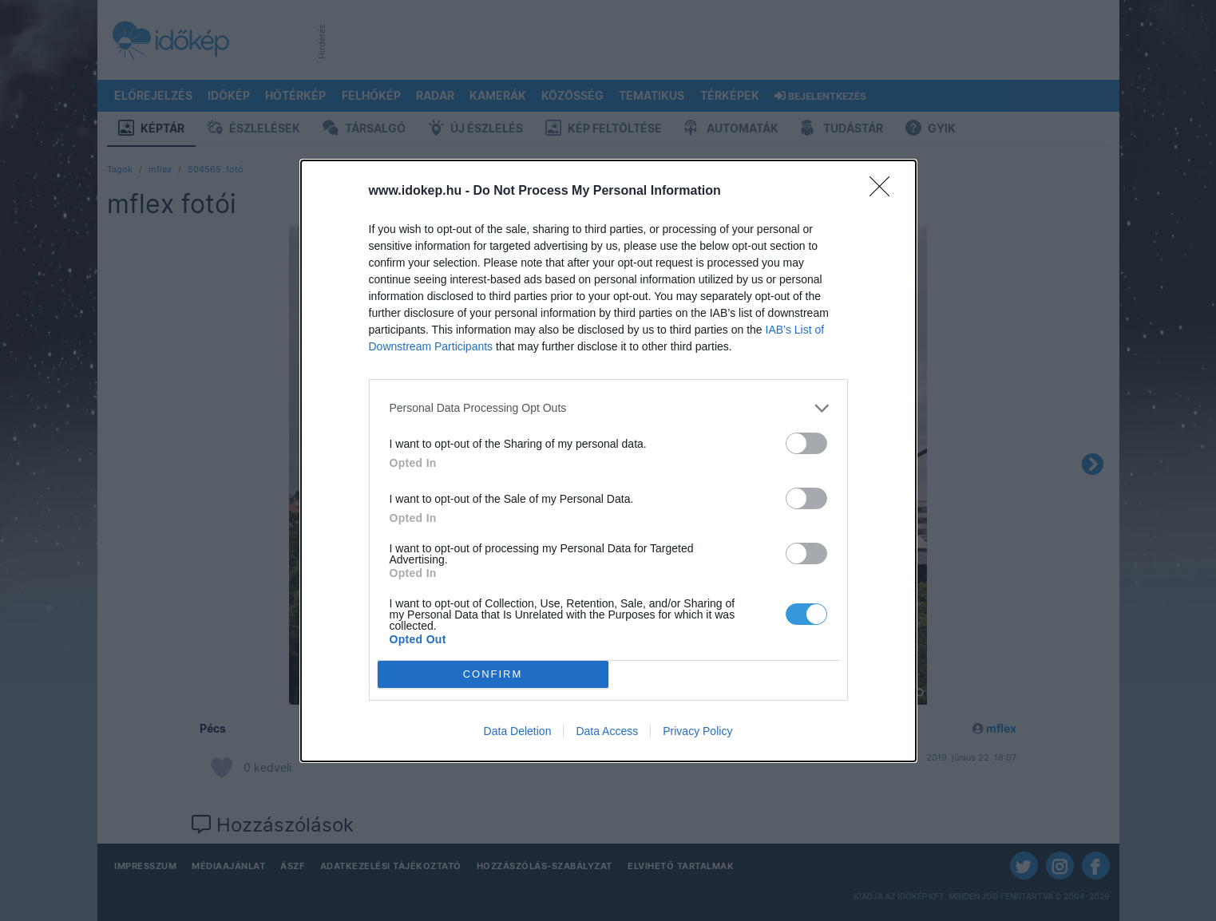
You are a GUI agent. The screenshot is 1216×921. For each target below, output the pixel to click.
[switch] (806, 443)
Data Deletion (518, 731)
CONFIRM (493, 674)
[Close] (884, 191)
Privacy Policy (697, 731)
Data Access (607, 731)
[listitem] (608, 408)
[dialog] (608, 460)
